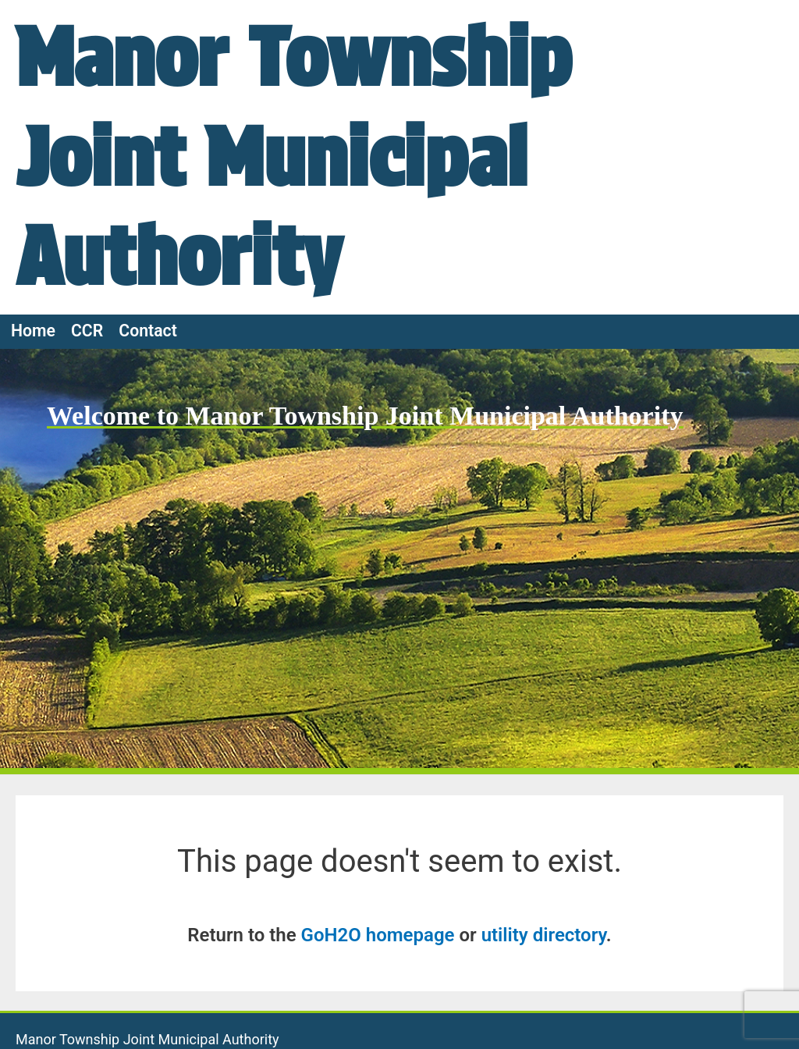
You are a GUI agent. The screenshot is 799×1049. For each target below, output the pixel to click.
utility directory (543, 935)
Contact (148, 330)
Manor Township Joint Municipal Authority (293, 156)
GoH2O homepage (378, 935)
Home (33, 330)
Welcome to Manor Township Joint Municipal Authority (365, 415)
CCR (87, 330)
